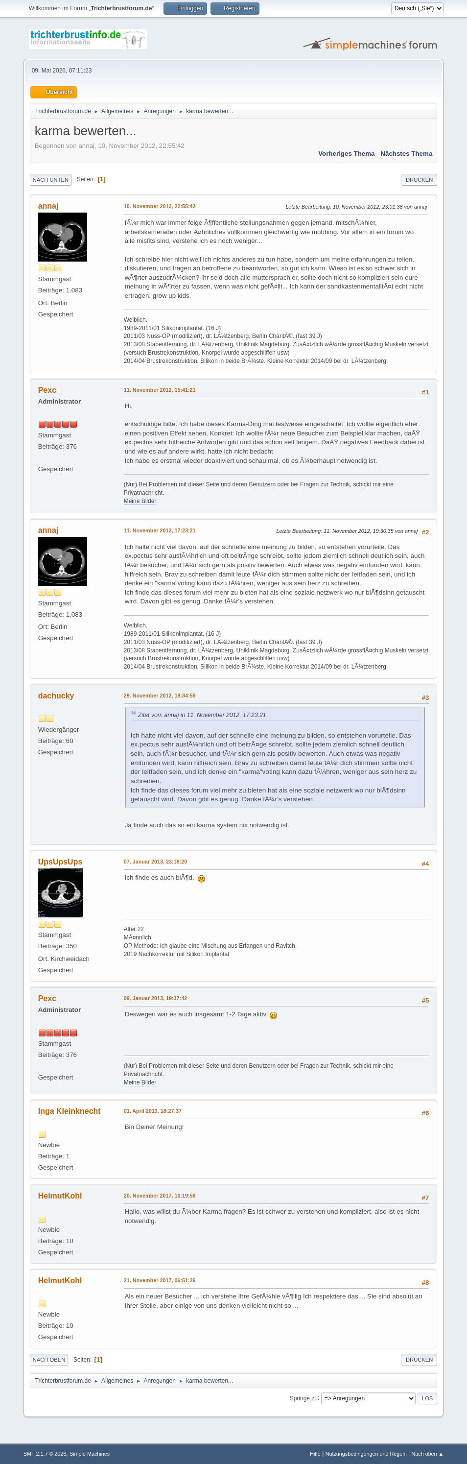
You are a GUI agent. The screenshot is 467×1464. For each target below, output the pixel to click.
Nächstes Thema (406, 153)
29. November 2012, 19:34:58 (160, 695)
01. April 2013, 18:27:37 (153, 1111)
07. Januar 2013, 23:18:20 (155, 861)
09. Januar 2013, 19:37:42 (155, 998)
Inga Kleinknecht (69, 1111)
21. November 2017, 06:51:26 (160, 1280)
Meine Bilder (140, 501)
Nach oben (49, 1360)
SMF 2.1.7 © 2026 (45, 1454)
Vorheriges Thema (346, 153)
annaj (48, 206)
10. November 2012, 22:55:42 (160, 206)
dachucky (56, 696)
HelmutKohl (60, 1196)
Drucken (419, 180)
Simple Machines (90, 1454)
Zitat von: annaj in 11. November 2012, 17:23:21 (202, 715)
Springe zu (304, 1397)
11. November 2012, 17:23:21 (160, 530)
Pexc (47, 390)
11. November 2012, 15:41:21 (160, 390)
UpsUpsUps (60, 862)
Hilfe (315, 1454)
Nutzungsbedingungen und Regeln (366, 1454)
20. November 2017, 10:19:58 (160, 1196)
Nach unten (51, 180)
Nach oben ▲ (427, 1454)
